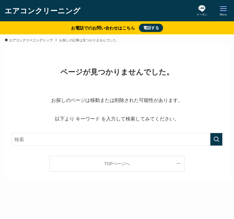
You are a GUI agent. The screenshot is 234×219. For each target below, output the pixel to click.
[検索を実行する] (216, 139)
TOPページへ (117, 163)
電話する (151, 27)
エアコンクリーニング (42, 10)
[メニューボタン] (223, 10)
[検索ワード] (117, 139)
